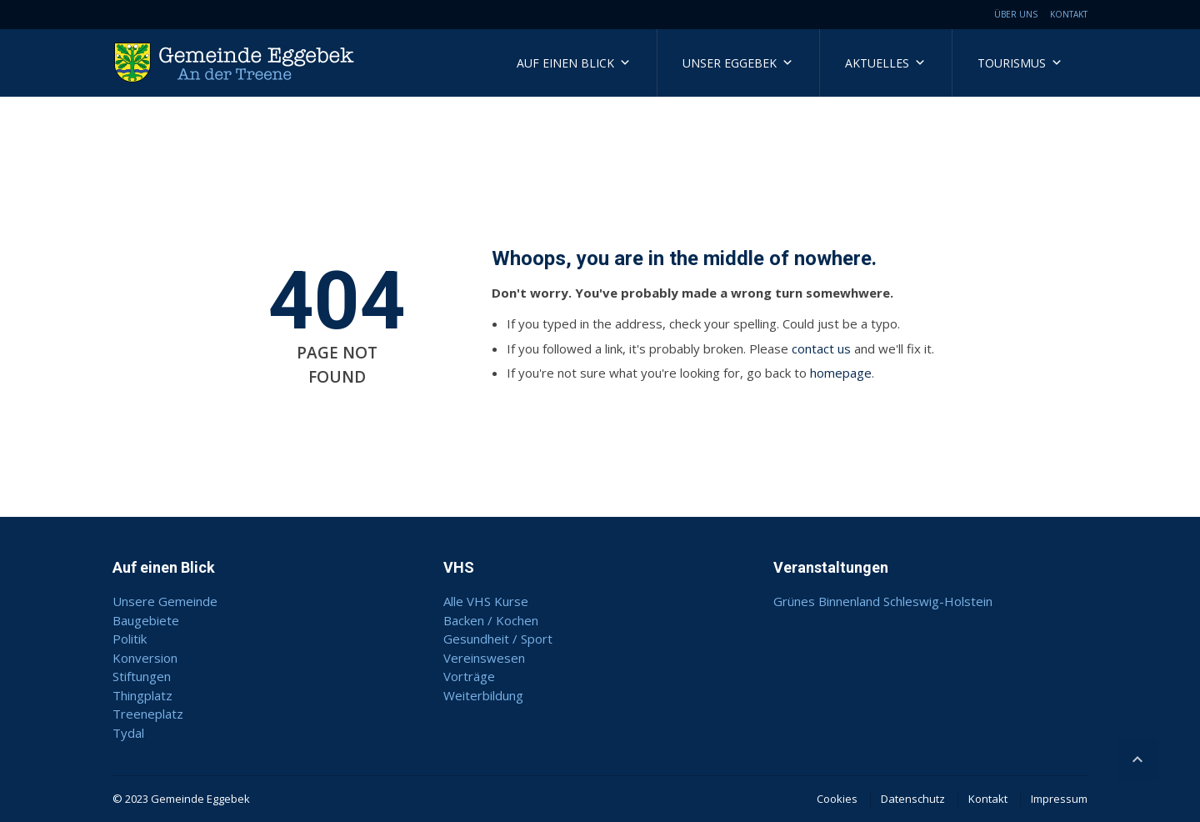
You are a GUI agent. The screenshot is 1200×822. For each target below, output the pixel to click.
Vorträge (469, 676)
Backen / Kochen (490, 620)
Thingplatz (142, 695)
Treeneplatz (147, 713)
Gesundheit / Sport (497, 638)
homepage (841, 372)
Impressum (1059, 798)
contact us (821, 348)
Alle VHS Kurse (485, 601)
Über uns (1016, 14)
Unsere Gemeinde (165, 601)
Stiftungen (141, 676)
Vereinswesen (484, 657)
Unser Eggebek (737, 63)
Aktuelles (885, 63)
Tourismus (1020, 63)
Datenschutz (913, 798)
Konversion (145, 657)
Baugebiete (145, 620)
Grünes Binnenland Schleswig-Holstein (882, 601)
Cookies (837, 798)
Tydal (128, 732)
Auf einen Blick (574, 63)
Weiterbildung (483, 695)
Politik (129, 638)
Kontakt (1069, 14)
